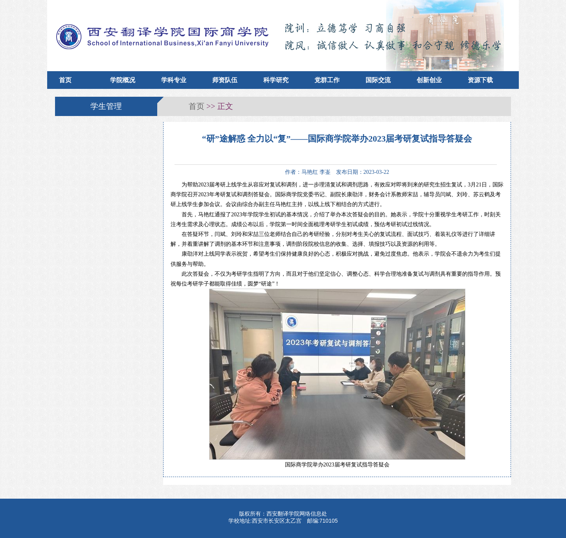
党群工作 (327, 80)
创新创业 (429, 80)
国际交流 (378, 80)
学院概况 (122, 80)
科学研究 (276, 80)
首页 (65, 80)
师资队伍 (224, 80)
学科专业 (173, 80)
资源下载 (480, 80)
